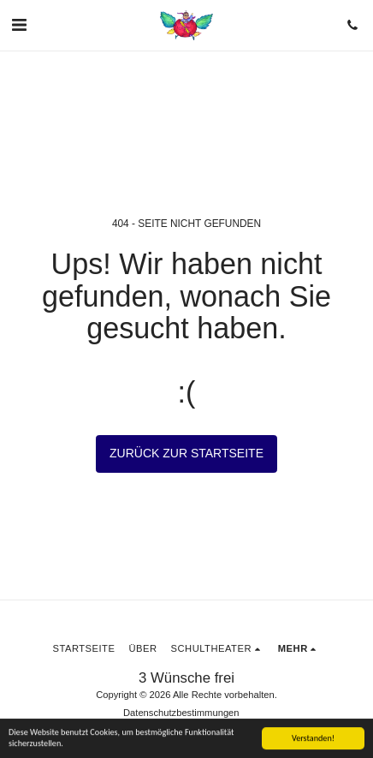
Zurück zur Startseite (186, 453)
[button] (18, 24)
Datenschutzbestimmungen (181, 712)
